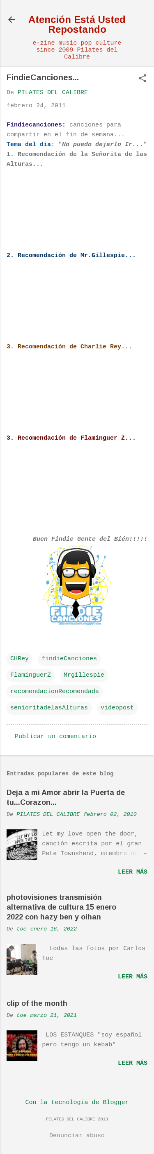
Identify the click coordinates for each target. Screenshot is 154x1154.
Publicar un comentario (55, 736)
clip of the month (37, 1003)
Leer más (132, 872)
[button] (142, 79)
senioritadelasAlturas (49, 708)
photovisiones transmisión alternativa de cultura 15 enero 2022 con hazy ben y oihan (61, 907)
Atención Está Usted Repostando (77, 24)
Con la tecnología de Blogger (77, 1102)
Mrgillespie (84, 675)
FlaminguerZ (30, 675)
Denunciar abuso (77, 1135)
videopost (117, 708)
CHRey (19, 658)
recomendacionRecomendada (54, 691)
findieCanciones (69, 658)
